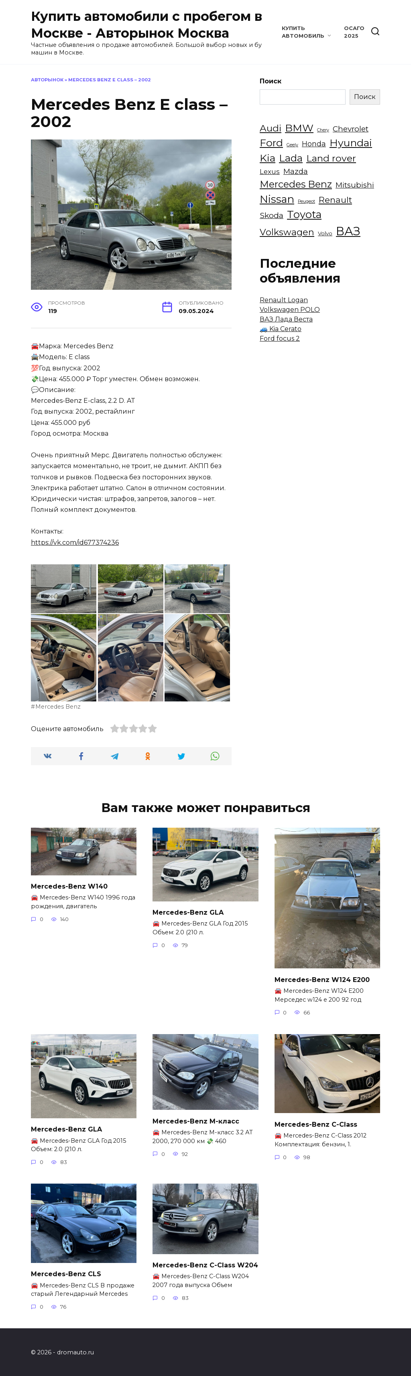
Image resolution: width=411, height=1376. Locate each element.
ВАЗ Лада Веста (286, 319)
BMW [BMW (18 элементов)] (299, 128)
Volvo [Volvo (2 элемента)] (325, 233)
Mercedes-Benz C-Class (316, 1123)
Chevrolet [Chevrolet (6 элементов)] (350, 128)
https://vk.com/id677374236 (75, 542)
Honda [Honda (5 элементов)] (314, 143)
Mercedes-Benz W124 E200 (322, 979)
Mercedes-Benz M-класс (196, 1120)
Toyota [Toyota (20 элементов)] (304, 214)
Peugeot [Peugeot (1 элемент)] (306, 201)
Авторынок (47, 80)
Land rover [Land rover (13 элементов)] (331, 158)
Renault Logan (284, 300)
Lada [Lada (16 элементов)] (291, 158)
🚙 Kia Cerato (280, 329)
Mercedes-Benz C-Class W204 (205, 1263)
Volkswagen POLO (290, 309)
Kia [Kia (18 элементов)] (267, 158)
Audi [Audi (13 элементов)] (270, 128)
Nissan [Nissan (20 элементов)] (277, 199)
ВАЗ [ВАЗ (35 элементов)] (348, 231)
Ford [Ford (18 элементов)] (271, 143)
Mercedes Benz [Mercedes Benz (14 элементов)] (296, 184)
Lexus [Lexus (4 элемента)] (270, 172)
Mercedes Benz (58, 706)
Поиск (270, 81)
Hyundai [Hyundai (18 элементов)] (351, 143)
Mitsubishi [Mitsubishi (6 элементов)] (355, 185)
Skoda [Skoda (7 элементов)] (271, 215)
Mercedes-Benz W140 (69, 886)
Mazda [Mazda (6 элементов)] (295, 171)
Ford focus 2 (280, 338)
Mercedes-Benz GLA (188, 912)
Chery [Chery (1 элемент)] (323, 130)
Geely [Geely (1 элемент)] (292, 145)
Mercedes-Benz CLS (66, 1273)
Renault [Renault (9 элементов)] (335, 200)
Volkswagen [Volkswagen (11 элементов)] (287, 232)
